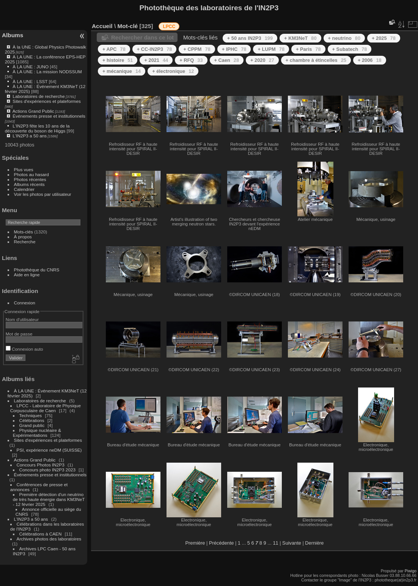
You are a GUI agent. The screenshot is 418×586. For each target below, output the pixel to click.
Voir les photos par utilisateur (42, 194)
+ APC (114, 49)
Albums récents (29, 184)
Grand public (32, 425)
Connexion (24, 302)
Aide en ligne (27, 274)
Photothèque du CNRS (37, 269)
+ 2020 (262, 60)
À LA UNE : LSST (30, 81)
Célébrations (31, 420)
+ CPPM (196, 49)
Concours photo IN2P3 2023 (47, 469)
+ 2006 (370, 60)
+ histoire (117, 60)
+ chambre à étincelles (316, 60)
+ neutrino (344, 38)
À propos (23, 236)
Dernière (314, 543)
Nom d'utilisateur (22, 319)
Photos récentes (30, 179)
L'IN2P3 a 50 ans (30, 135)
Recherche (25, 241)
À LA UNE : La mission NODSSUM (47, 71)
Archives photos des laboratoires (49, 538)
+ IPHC (234, 49)
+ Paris (308, 49)
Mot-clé (127, 26)
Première (195, 543)
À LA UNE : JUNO (31, 66)
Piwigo (410, 571)
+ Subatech (349, 49)
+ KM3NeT (300, 38)
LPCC (169, 26)
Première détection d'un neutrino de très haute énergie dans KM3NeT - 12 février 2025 (49, 499)
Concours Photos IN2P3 (40, 464)
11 (275, 543)
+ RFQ (191, 60)
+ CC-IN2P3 (154, 49)
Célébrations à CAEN (40, 533)
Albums (12, 35)
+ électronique (173, 71)
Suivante (291, 543)
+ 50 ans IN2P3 (250, 38)
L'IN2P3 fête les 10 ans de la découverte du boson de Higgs (37, 128)
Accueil (102, 26)
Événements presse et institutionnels (49, 115)
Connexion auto (24, 349)
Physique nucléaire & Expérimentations (37, 433)
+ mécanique (121, 71)
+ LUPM (271, 49)
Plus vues (23, 169)
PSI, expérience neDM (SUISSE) (49, 449)
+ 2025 (384, 38)
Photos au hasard (31, 174)
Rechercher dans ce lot (142, 37)
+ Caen (226, 60)
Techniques (30, 415)
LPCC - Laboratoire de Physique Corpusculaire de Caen (45, 408)
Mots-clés (23, 231)
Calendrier (24, 189)
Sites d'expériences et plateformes (46, 101)
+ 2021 (156, 60)
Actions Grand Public (33, 111)
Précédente (221, 543)
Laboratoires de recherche (38, 96)
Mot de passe (19, 333)
